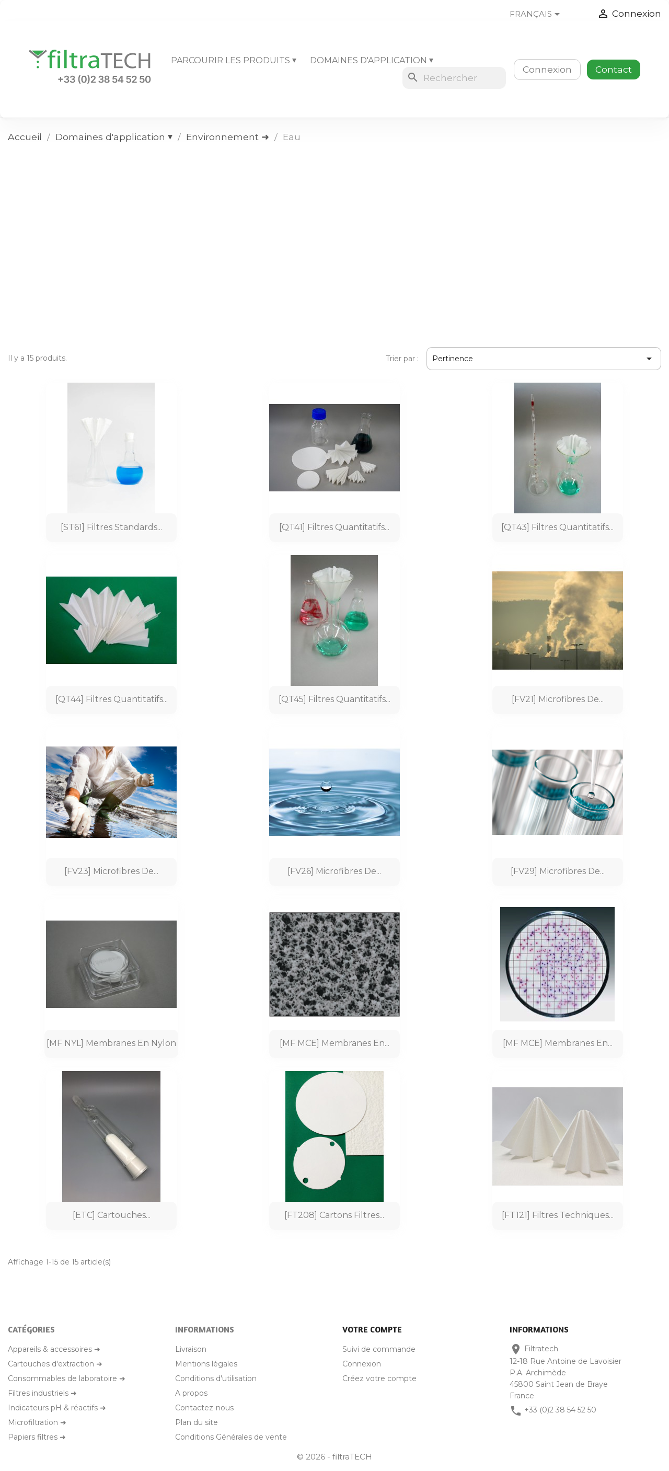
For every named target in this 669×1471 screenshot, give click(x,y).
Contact (613, 69)
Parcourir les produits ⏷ (233, 60)
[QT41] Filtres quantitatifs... (334, 527)
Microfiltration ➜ (37, 1422)
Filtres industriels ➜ (42, 1393)
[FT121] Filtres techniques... (558, 1215)
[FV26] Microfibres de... (334, 871)
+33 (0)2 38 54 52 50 (560, 1410)
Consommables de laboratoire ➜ (66, 1378)
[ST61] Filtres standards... (111, 527)
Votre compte (372, 1329)
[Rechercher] (454, 78)
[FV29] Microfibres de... (558, 871)
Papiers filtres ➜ (37, 1437)
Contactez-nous (204, 1407)
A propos (191, 1393)
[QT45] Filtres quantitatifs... (334, 699)
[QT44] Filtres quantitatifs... (111, 699)
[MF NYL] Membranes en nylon (111, 1043)
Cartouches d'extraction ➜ (55, 1364)
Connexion (547, 69)
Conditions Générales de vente (231, 1437)
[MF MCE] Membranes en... (334, 1043)
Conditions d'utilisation (216, 1378)
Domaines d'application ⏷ (371, 60)
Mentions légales (206, 1364)
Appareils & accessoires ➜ (54, 1349)
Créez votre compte (379, 1378)
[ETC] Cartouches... (112, 1215)
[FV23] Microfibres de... (111, 871)
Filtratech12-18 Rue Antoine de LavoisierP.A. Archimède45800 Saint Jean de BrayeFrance (565, 1372)
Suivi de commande (379, 1349)
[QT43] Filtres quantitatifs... (557, 527)
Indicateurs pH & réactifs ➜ (57, 1407)
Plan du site (196, 1422)
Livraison (190, 1349)
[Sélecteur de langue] (543, 14)
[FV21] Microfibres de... (558, 699)
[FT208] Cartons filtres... (334, 1215)
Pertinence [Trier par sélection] (543, 358)
